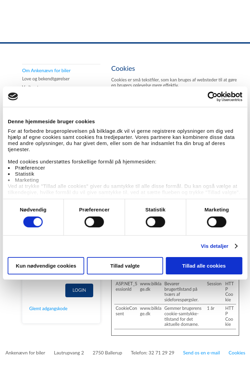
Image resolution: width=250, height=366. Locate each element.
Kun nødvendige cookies (46, 266)
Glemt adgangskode (48, 308)
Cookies (237, 352)
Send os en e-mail (201, 352)
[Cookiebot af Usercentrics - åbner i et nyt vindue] (212, 96)
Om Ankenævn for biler (46, 70)
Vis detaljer (215, 246)
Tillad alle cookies (204, 266)
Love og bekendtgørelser (46, 78)
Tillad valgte (124, 266)
